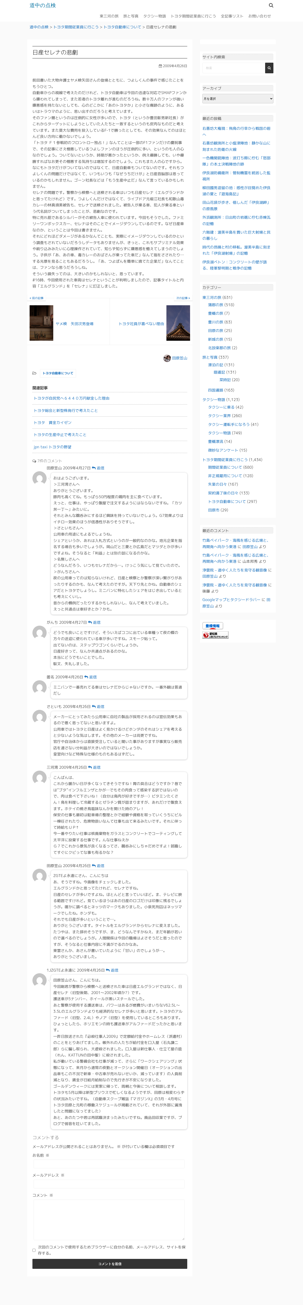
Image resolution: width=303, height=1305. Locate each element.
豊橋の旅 (215, 313)
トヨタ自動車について (58, 373)
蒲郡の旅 (215, 304)
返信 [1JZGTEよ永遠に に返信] (112, 970)
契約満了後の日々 (223, 492)
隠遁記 (219, 372)
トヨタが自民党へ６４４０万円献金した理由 (71, 398)
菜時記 (225, 379)
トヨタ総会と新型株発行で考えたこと (66, 410)
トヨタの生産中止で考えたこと (60, 434)
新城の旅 (215, 339)
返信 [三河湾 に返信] (94, 767)
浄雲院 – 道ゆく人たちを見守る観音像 (234, 569)
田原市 (213, 510)
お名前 (40, 1155)
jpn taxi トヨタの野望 (52, 446)
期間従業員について (225, 467)
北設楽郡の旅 (219, 347)
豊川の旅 (215, 321)
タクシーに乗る (221, 407)
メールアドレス (48, 1175)
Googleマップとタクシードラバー (231, 599)
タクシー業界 (219, 415)
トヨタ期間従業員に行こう (193, 15)
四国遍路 (215, 390)
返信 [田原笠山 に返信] (98, 468)
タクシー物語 (154, 15)
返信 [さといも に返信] (98, 706)
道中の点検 (44, 5)
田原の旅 (215, 330)
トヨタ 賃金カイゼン (52, 422)
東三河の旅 (109, 15)
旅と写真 (130, 15)
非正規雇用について (225, 475)
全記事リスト (232, 15)
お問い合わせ (259, 15)
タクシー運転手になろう (229, 424)
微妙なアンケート (223, 450)
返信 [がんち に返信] (94, 622)
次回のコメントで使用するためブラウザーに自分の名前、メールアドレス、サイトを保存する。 (112, 1257)
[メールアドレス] (109, 1183)
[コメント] (109, 1223)
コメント (42, 1195)
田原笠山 (179, 357)
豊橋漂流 (215, 441)
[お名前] (109, 1164)
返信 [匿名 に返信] (90, 677)
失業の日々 (217, 484)
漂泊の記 (215, 364)
